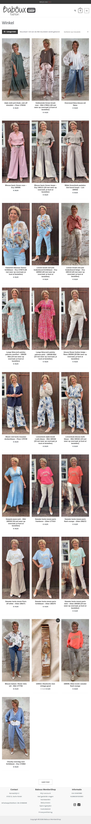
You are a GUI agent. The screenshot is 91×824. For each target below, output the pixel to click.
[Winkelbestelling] (76, 32)
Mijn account (45, 793)
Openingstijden (45, 806)
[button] (75, 10)
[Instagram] (74, 804)
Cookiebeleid (45, 809)
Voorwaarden (45, 799)
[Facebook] (78, 804)
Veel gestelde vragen (45, 796)
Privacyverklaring (45, 812)
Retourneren (45, 803)
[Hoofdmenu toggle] (87, 10)
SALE (49, 2)
